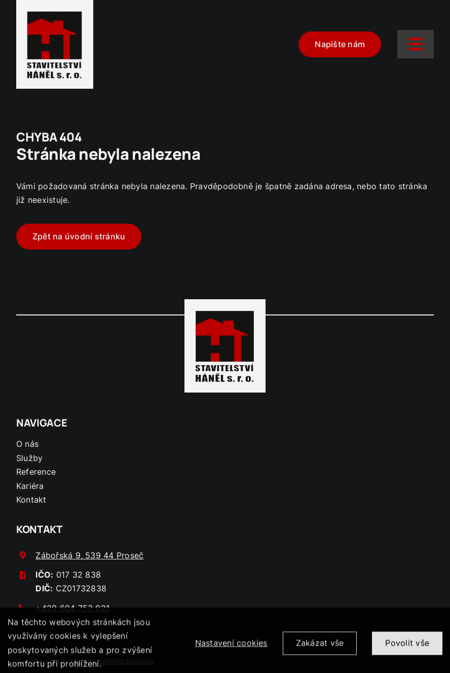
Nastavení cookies (231, 647)
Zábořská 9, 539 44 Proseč (89, 555)
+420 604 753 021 (72, 608)
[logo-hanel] (54, 12)
